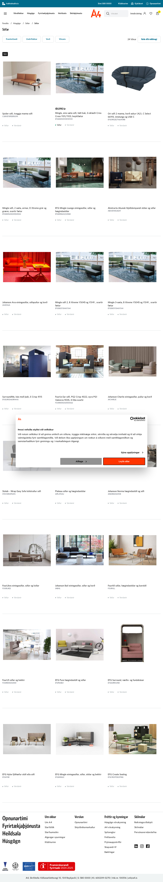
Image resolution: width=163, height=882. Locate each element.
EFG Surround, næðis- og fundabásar (126, 680)
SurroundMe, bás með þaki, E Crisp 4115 (22, 397)
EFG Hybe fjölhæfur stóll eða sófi (18, 774)
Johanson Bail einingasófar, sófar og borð (75, 586)
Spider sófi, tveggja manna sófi (17, 114)
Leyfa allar (124, 461)
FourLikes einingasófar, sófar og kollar (20, 586)
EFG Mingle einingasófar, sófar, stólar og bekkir (78, 774)
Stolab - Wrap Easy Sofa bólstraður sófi (21, 491)
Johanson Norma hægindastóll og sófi (126, 491)
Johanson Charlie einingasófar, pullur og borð (130, 397)
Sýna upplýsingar (130, 452)
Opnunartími (15, 818)
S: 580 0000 (84, 878)
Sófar (36, 23)
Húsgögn (31, 13)
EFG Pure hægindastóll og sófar (70, 680)
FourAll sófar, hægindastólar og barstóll (127, 586)
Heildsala (62, 13)
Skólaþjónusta (76, 13)
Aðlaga (81, 461)
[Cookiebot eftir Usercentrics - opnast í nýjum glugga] (132, 419)
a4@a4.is (132, 878)
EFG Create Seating (117, 774)
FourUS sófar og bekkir (13, 680)
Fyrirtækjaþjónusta (46, 13)
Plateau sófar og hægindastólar (70, 491)
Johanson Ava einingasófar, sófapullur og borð (24, 302)
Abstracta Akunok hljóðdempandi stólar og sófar (132, 208)
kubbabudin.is (10, 3)
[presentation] (18, 14)
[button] (5, 13)
